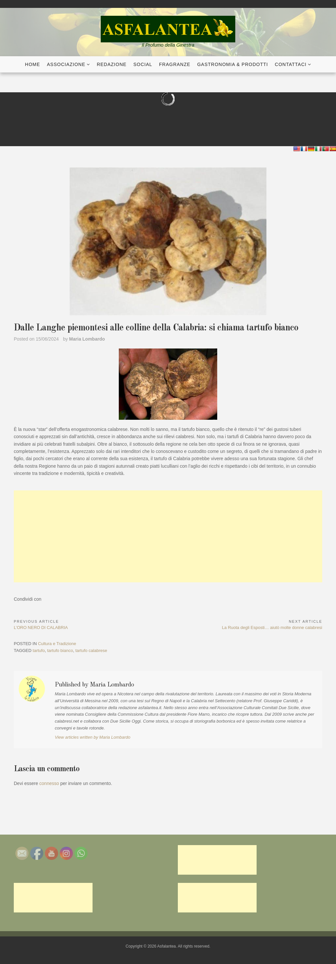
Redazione (112, 64)
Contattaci (290, 64)
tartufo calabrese (91, 650)
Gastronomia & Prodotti (232, 64)
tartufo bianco (60, 650)
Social (143, 64)
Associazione (66, 64)
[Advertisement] (168, 536)
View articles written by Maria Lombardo (92, 737)
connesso (49, 783)
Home (32, 64)
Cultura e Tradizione (57, 643)
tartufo (39, 650)
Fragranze (174, 64)
